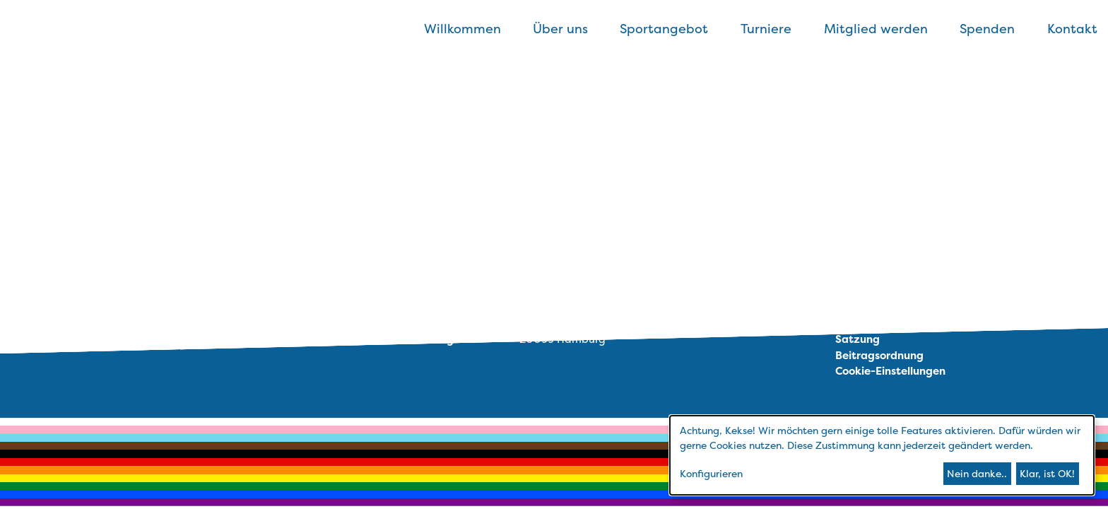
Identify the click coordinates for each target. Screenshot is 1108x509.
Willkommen (462, 28)
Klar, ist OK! (1047, 473)
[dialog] (882, 455)
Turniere (766, 28)
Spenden (987, 28)
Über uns (560, 28)
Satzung (857, 339)
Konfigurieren (711, 473)
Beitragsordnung (879, 355)
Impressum (863, 307)
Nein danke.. (977, 473)
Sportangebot (664, 28)
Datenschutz (868, 323)
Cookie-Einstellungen (890, 370)
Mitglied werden (876, 28)
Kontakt (1072, 28)
